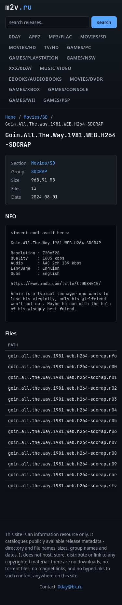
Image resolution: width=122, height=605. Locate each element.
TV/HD (51, 47)
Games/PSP (56, 100)
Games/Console (68, 89)
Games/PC (79, 47)
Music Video (56, 68)
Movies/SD (93, 37)
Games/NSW (81, 58)
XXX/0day (20, 68)
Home (10, 117)
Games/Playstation (34, 58)
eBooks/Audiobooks (35, 79)
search (104, 22)
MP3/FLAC (60, 37)
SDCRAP (39, 171)
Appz (35, 37)
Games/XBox (24, 89)
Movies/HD (22, 47)
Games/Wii (22, 100)
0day (15, 37)
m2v (18, 7)
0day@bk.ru (70, 587)
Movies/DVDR (86, 79)
